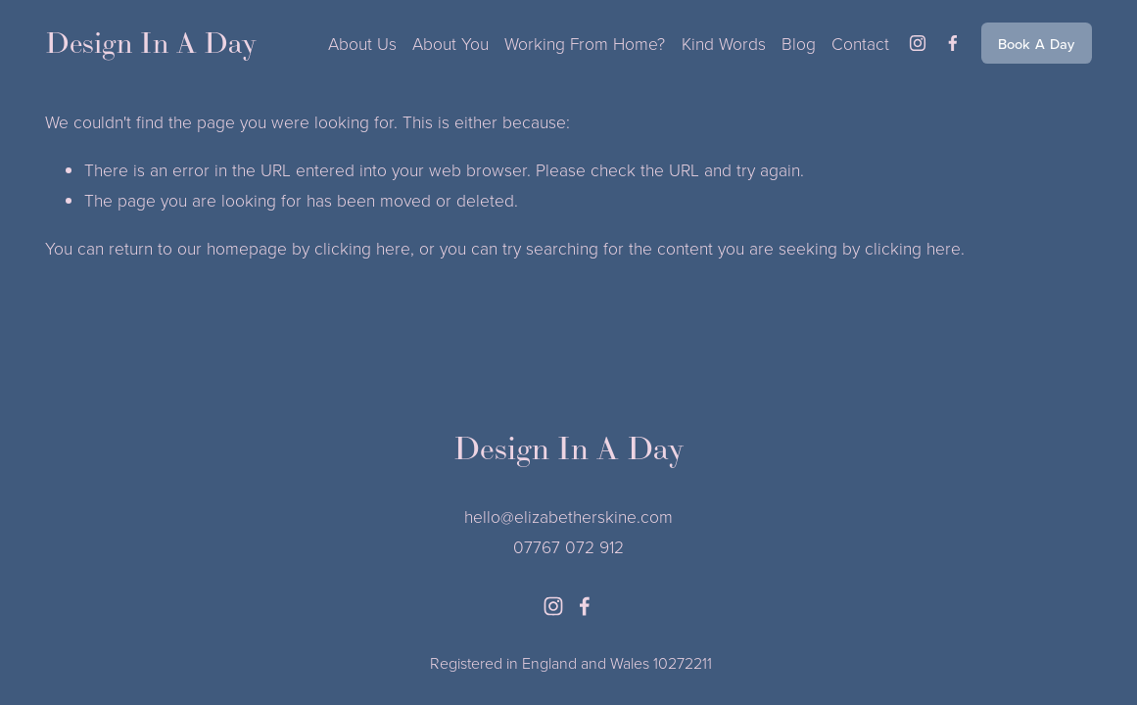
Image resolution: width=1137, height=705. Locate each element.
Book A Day (1036, 43)
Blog (799, 43)
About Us (362, 43)
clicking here (362, 247)
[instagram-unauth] (917, 43)
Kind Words (724, 43)
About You (450, 43)
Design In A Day (151, 42)
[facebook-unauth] (953, 43)
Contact (860, 43)
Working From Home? (584, 43)
